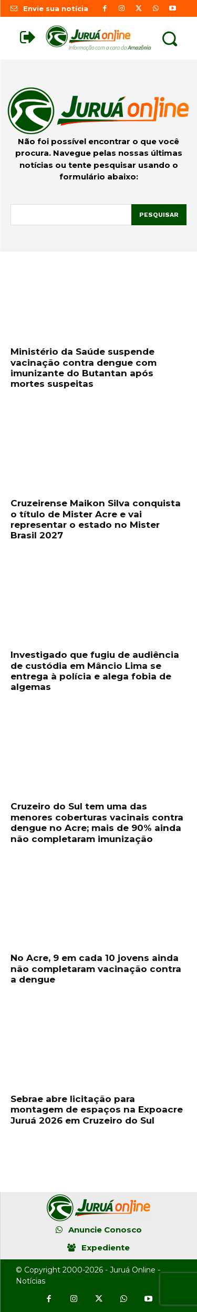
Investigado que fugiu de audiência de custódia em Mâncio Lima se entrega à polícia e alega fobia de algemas (95, 670)
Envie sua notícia (55, 8)
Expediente (105, 1248)
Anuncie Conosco (105, 1230)
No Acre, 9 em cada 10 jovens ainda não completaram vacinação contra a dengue (96, 969)
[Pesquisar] (158, 214)
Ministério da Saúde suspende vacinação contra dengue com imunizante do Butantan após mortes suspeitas (84, 367)
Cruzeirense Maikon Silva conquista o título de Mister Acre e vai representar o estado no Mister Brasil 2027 (96, 519)
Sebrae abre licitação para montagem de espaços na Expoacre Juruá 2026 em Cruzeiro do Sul (97, 1110)
